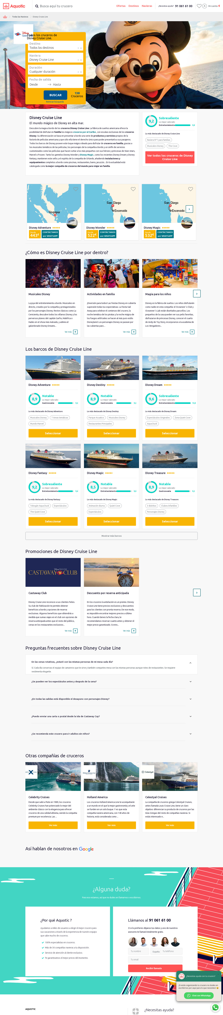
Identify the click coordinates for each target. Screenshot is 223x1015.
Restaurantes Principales (100, 423)
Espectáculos (60, 506)
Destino (34, 43)
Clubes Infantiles (169, 506)
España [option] (156, 952)
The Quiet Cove (37, 512)
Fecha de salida (40, 79)
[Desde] (38, 84)
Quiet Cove (115, 506)
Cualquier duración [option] (42, 71)
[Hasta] (61, 84)
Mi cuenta (213, 6)
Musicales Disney (155, 146)
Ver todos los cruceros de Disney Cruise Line (170, 157)
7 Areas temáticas (60, 417)
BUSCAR (55, 95)
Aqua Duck (152, 423)
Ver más (53, 825)
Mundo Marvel (37, 423)
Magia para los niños (158, 294)
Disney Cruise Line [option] (41, 59)
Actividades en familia (101, 294)
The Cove (172, 146)
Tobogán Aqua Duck (39, 506)
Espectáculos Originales (158, 417)
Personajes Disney (155, 512)
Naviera (34, 55)
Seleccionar (53, 433)
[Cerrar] (218, 974)
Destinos (134, 5)
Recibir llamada (155, 968)
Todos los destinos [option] (41, 47)
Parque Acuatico (96, 417)
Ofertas (121, 5)
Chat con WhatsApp (199, 995)
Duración (35, 67)
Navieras (147, 5)
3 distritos (151, 506)
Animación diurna (97, 506)
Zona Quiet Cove (183, 417)
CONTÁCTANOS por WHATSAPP (50, 234)
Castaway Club (38, 593)
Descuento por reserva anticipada (108, 593)
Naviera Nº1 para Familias (158, 140)
